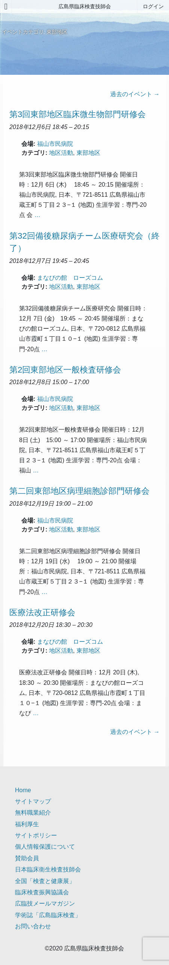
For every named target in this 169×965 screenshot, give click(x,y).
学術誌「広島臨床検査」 (48, 915)
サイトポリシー (36, 835)
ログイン (153, 6)
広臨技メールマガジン (45, 903)
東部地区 (88, 153)
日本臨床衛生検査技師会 (48, 869)
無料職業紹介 (33, 812)
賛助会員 (27, 858)
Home (23, 790)
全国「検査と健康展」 (45, 881)
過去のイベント (135, 94)
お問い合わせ (33, 926)
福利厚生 (27, 824)
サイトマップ (33, 801)
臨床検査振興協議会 (42, 892)
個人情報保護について (45, 846)
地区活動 (61, 153)
